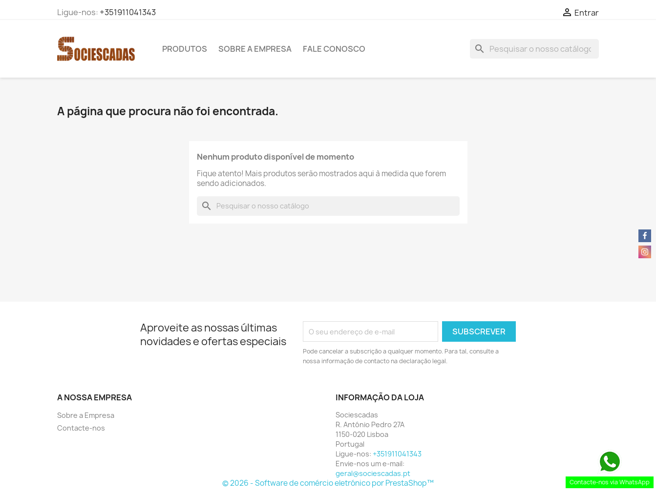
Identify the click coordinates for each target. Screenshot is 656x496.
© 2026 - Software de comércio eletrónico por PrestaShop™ (328, 483)
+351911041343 (128, 12)
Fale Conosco (334, 48)
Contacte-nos (81, 428)
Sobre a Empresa (255, 48)
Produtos (184, 48)
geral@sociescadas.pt (373, 473)
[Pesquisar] (534, 49)
